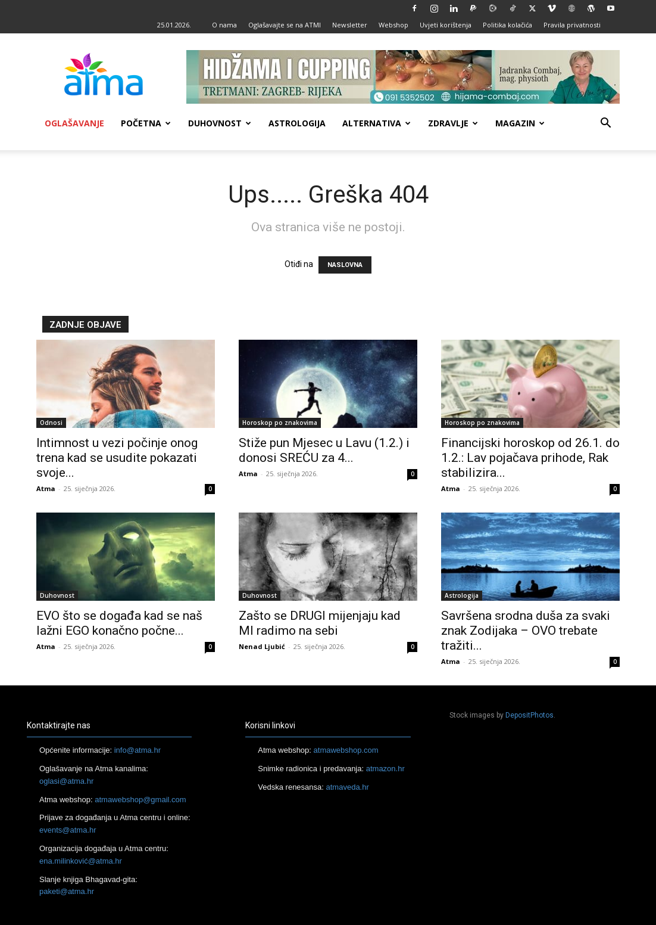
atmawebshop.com (346, 750)
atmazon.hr (385, 768)
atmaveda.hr (347, 787)
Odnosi (51, 422)
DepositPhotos (529, 715)
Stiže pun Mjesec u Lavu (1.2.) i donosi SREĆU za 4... (324, 450)
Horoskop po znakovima (279, 422)
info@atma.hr (137, 750)
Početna (146, 123)
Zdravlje (453, 123)
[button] (605, 124)
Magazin (520, 123)
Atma (45, 488)
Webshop (393, 24)
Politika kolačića (507, 24)
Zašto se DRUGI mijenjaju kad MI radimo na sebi (320, 623)
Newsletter (349, 24)
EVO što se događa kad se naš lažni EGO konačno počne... (119, 623)
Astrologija (297, 123)
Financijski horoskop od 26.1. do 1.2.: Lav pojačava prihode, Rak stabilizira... (530, 458)
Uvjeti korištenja (445, 24)
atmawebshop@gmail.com (140, 799)
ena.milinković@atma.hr (80, 860)
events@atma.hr (67, 829)
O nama (224, 24)
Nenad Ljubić (262, 646)
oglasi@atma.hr (66, 781)
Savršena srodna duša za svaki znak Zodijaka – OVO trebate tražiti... (525, 631)
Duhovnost (219, 123)
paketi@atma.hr (66, 891)
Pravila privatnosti (572, 24)
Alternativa (376, 123)
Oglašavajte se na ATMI (284, 24)
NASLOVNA (345, 265)
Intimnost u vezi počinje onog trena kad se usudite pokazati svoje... (117, 458)
